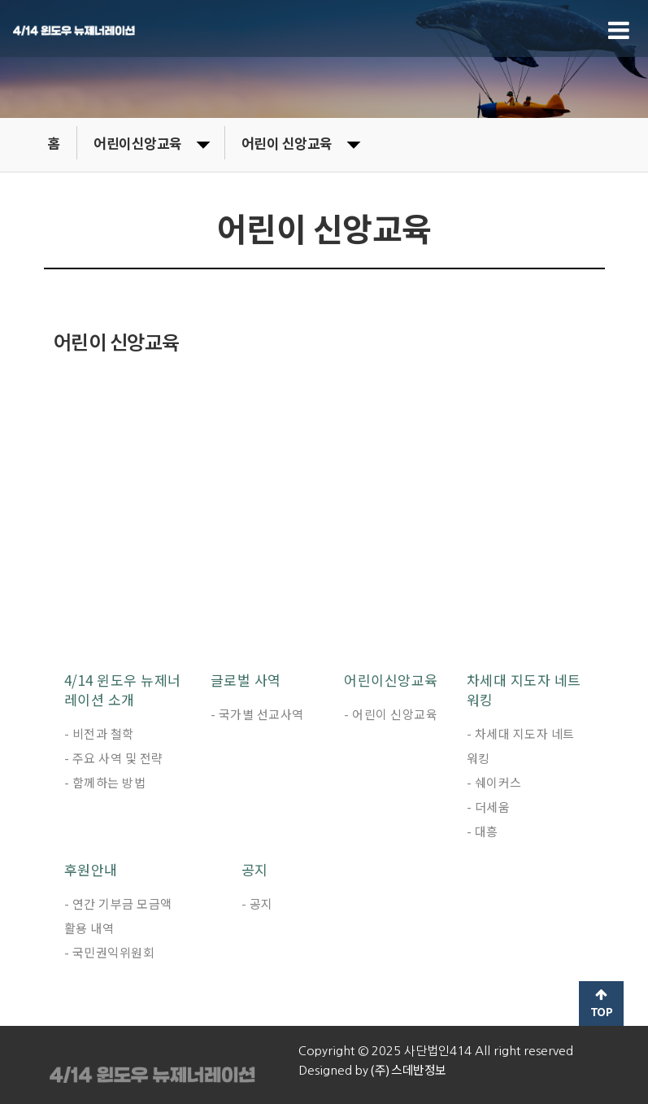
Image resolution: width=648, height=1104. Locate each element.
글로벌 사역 (246, 680)
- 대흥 (482, 831)
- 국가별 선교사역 (257, 713)
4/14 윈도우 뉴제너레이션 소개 (122, 689)
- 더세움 (489, 806)
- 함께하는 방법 (105, 782)
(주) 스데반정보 (407, 1069)
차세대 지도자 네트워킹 (524, 689)
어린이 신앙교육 (300, 143)
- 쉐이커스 (494, 782)
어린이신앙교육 (152, 143)
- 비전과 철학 (99, 733)
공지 (254, 869)
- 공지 (257, 903)
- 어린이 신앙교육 (390, 713)
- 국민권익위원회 (109, 952)
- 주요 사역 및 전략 (113, 757)
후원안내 (91, 869)
